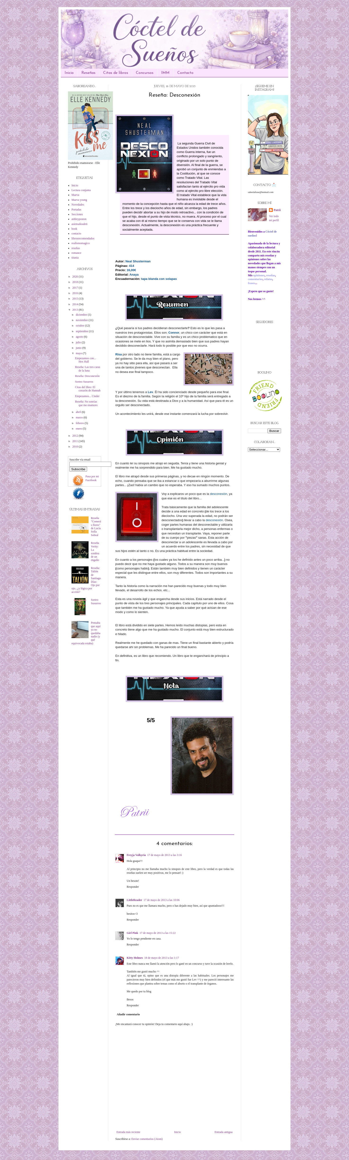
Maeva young (79, 200)
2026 (75, 276)
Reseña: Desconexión (87, 376)
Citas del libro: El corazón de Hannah (88, 388)
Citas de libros (115, 73)
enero (79, 428)
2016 (75, 293)
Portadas (76, 209)
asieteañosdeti (79, 224)
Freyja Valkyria (136, 855)
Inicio (69, 73)
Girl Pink (132, 933)
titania (75, 257)
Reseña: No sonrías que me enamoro (86, 403)
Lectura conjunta (81, 190)
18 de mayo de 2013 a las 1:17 (161, 957)
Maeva (75, 195)
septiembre (82, 331)
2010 (75, 446)
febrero (80, 423)
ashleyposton (79, 219)
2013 (75, 309)
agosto (80, 336)
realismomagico (81, 243)
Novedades (78, 204)
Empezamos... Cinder (87, 396)
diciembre (82, 314)
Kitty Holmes (135, 957)
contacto (76, 233)
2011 (75, 441)
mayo (79, 353)
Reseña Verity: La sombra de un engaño (95, 551)
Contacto (185, 73)
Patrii (277, 210)
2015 (75, 298)
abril (79, 412)
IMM (165, 73)
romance (76, 253)
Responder (133, 886)
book (74, 228)
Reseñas (88, 73)
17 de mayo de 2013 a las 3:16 (164, 855)
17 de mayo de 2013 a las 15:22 (157, 933)
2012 (75, 435)
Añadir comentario (128, 1014)
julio (79, 342)
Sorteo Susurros (84, 381)
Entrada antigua (224, 1132)
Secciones (77, 214)
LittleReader (134, 900)
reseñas (76, 248)
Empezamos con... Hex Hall (85, 360)
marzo (80, 417)
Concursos (144, 73)
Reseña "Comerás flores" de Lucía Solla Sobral (96, 526)
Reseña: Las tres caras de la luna (87, 368)
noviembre (82, 320)
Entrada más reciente (128, 1132)
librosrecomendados (83, 238)
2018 (75, 282)
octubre (80, 325)
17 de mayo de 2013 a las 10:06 (161, 900)
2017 (75, 287)
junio (79, 347)
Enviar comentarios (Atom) (147, 1139)
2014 (75, 304)
